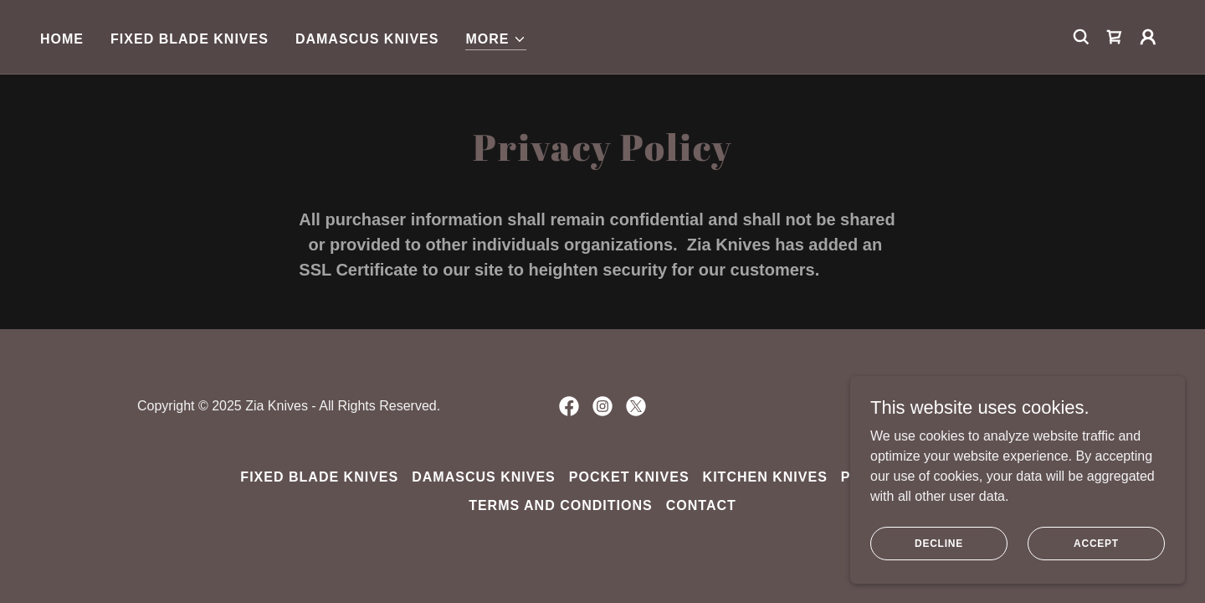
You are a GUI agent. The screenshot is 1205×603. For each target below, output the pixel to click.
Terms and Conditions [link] (561, 505)
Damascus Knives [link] (367, 39)
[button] (495, 39)
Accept (1096, 543)
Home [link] (62, 39)
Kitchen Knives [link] (765, 477)
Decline (939, 543)
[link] (1114, 37)
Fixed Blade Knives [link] (189, 39)
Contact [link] (701, 505)
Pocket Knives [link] (629, 477)
